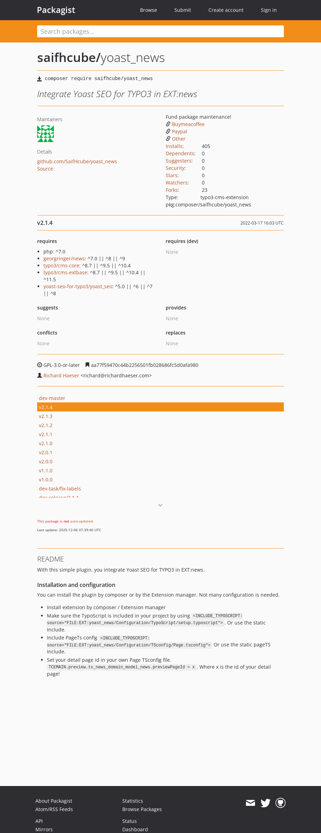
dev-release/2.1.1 (59, 497)
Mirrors (44, 829)
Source (45, 168)
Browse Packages (142, 809)
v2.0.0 (45, 461)
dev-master (52, 398)
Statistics (132, 800)
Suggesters (178, 160)
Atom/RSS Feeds (54, 809)
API (39, 821)
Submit (182, 10)
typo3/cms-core (61, 265)
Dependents (180, 153)
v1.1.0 (45, 470)
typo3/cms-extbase (65, 272)
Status (129, 821)
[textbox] (160, 31)
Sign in (269, 10)
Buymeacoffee (185, 124)
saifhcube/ (69, 57)
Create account (226, 10)
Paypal (176, 131)
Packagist (56, 9)
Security (175, 168)
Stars (172, 175)
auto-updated (81, 521)
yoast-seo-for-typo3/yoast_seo (77, 286)
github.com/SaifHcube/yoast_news (77, 161)
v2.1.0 (45, 443)
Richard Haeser (61, 375)
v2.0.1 (45, 452)
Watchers (177, 182)
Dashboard (135, 829)
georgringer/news (64, 258)
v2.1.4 (45, 407)
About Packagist (53, 800)
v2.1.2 (45, 425)
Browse (148, 10)
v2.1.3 (45, 416)
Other (176, 138)
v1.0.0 (45, 479)
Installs (174, 146)
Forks (172, 190)
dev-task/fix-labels (60, 488)
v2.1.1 (45, 434)
